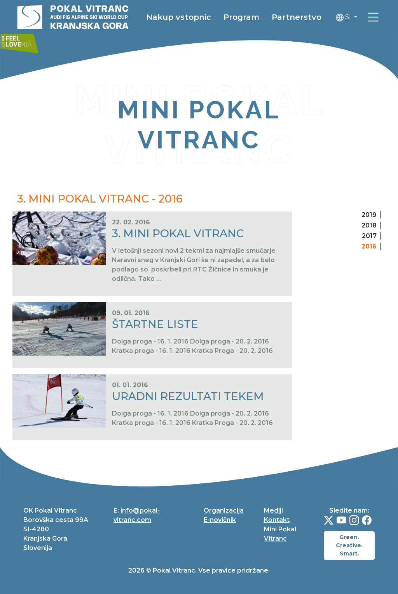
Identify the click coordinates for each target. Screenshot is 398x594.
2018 (369, 225)
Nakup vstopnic (194, 17)
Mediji (273, 510)
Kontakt (277, 519)
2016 (369, 246)
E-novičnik (220, 519)
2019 (369, 215)
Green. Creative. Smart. (349, 545)
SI (359, 18)
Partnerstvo (312, 17)
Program (257, 17)
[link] (25, 40)
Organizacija (224, 510)
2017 (369, 236)
